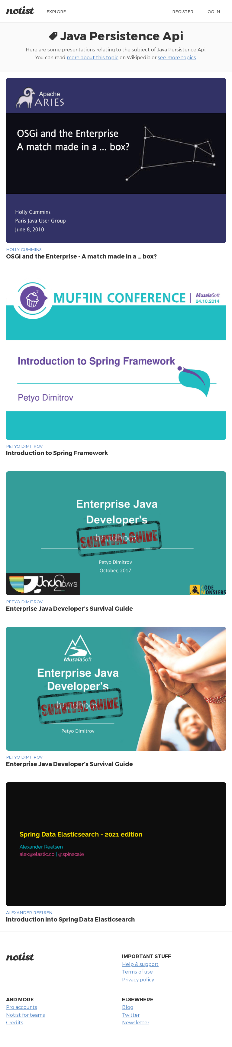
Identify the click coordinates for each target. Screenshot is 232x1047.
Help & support (140, 964)
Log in (212, 11)
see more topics (177, 57)
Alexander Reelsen (29, 912)
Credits (14, 1022)
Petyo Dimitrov (24, 446)
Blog (127, 1007)
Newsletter (135, 1022)
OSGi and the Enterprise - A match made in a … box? (81, 256)
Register (182, 11)
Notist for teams (25, 1015)
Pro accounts (21, 1007)
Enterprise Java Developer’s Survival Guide (69, 608)
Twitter (131, 1015)
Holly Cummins (24, 249)
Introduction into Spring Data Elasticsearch (70, 919)
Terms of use (137, 971)
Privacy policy (138, 979)
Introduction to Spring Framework (57, 452)
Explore (56, 11)
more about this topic (92, 57)
